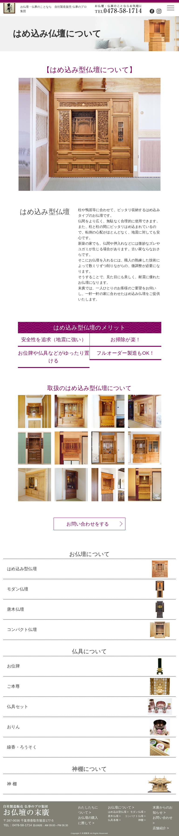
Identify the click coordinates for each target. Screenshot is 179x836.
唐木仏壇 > (114, 816)
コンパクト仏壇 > (135, 816)
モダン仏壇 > (138, 811)
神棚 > (142, 820)
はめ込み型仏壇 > (118, 811)
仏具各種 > (114, 820)
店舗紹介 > (161, 828)
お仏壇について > (121, 807)
